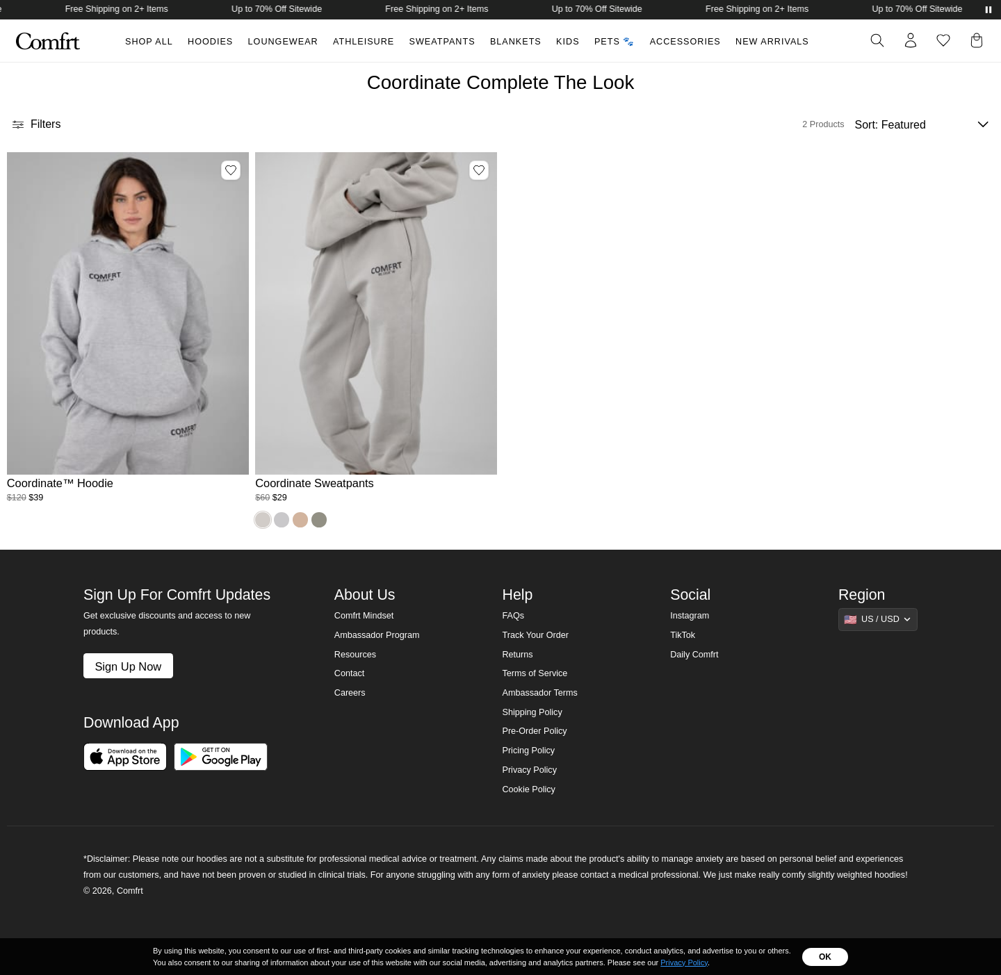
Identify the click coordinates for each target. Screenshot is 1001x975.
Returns (517, 654)
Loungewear (283, 42)
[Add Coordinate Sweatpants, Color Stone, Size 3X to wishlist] (479, 170)
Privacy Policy (529, 770)
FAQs (513, 616)
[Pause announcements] (988, 9)
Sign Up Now (128, 666)
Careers (350, 693)
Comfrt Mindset (363, 616)
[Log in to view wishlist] (943, 40)
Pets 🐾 (614, 42)
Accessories (685, 42)
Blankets (516, 42)
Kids (567, 42)
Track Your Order (535, 635)
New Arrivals (772, 42)
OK (825, 957)
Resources (355, 654)
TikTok (682, 635)
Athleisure (363, 42)
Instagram (689, 616)
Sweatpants (442, 42)
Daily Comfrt (694, 654)
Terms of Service (534, 673)
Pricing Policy (528, 750)
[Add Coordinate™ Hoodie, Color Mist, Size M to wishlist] (231, 170)
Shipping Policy (532, 712)
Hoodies (210, 42)
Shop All (149, 42)
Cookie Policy (528, 789)
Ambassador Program (377, 635)
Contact (349, 673)
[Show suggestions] (878, 619)
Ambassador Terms (539, 693)
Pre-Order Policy (534, 731)
